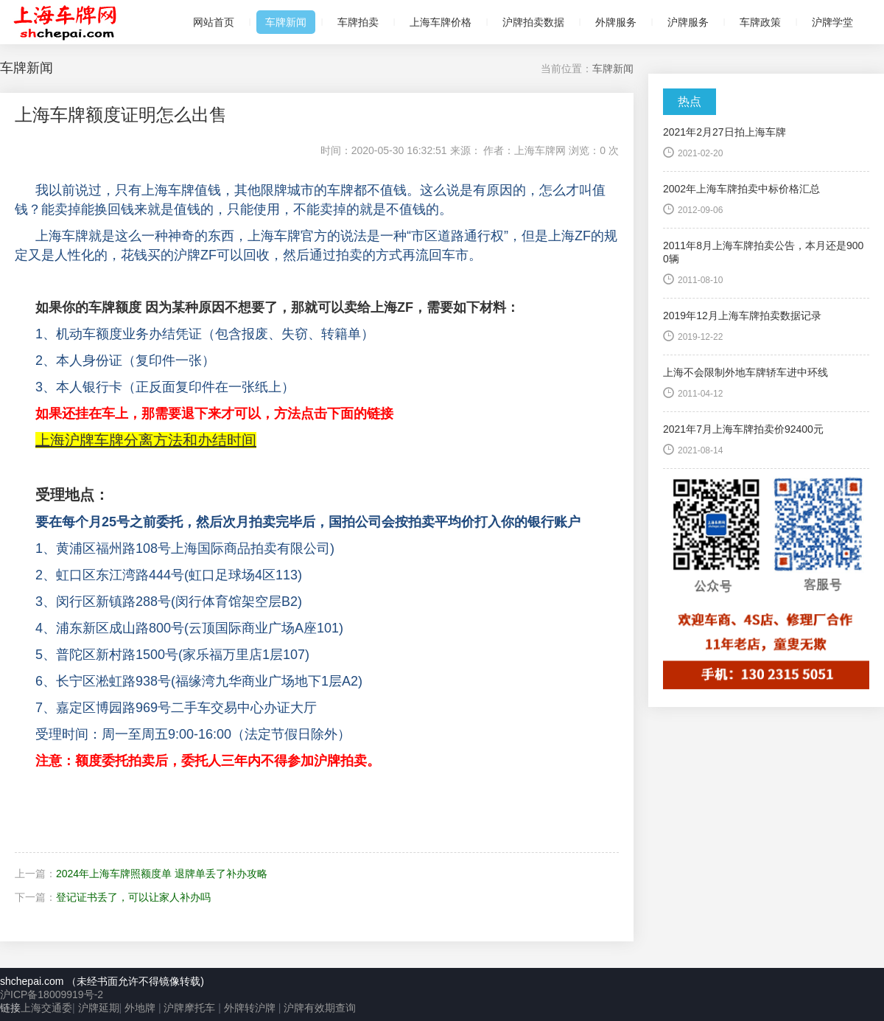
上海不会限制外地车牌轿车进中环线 (745, 372)
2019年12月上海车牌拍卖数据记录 (742, 315)
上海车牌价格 (440, 22)
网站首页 (213, 22)
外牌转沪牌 (248, 1008)
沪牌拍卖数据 (533, 22)
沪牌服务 (688, 22)
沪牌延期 (98, 1008)
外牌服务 (615, 22)
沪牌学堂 (832, 22)
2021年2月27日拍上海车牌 (724, 132)
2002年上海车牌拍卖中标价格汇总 (741, 189)
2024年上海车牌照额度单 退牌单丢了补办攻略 (161, 873)
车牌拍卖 (358, 22)
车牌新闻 (285, 22)
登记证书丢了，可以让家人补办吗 (133, 897)
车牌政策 (760, 22)
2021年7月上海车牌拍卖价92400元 (743, 429)
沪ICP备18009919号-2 (51, 994)
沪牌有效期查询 (320, 1008)
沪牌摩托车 (189, 1008)
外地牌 (139, 1008)
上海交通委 (46, 1008)
